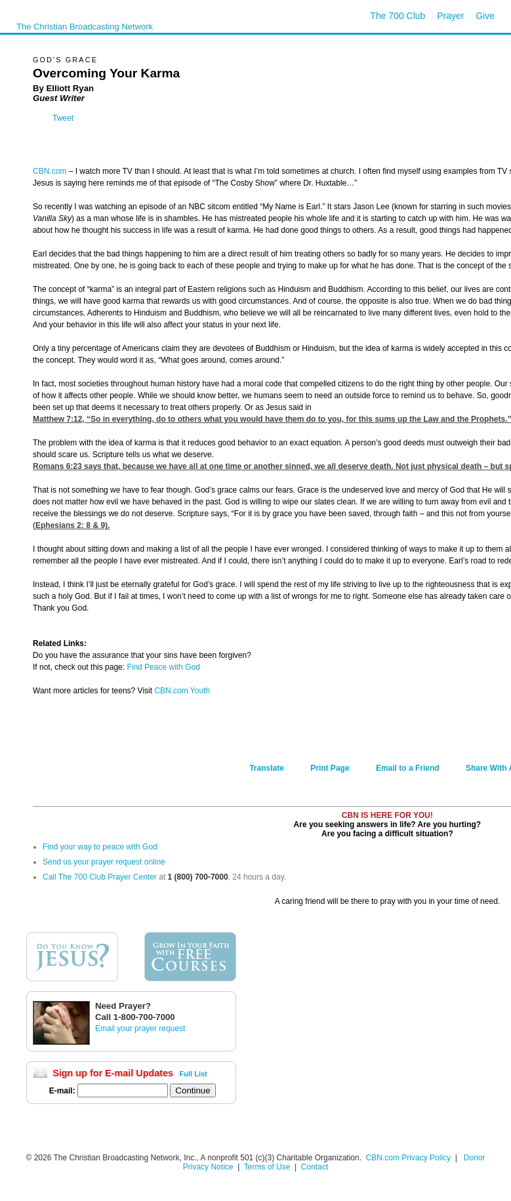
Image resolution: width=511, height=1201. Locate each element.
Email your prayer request (140, 1028)
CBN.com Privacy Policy (408, 1157)
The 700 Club (397, 15)
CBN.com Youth (182, 690)
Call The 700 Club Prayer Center (100, 877)
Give (485, 15)
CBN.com (49, 171)
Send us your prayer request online (104, 861)
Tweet (62, 118)
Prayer (450, 15)
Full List (193, 1074)
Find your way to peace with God (100, 846)
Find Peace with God (163, 667)
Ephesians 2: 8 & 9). (72, 525)
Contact (314, 1166)
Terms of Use (268, 1166)
